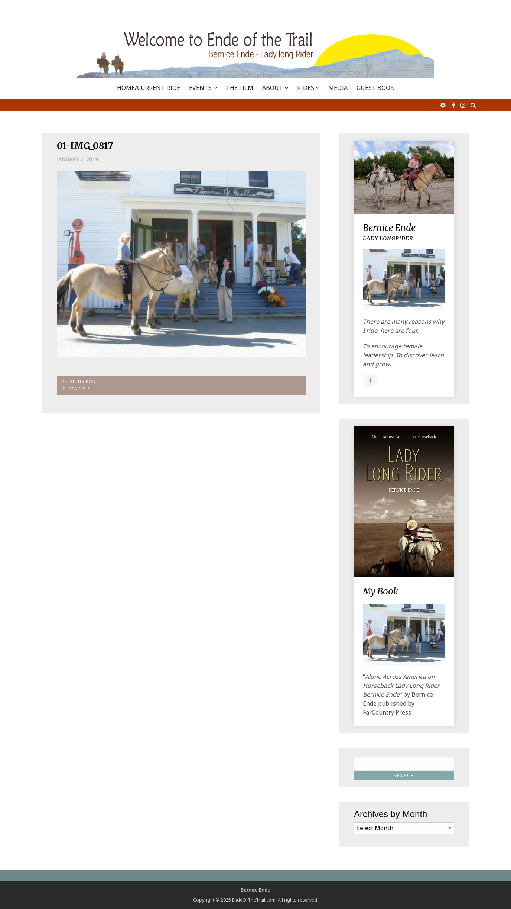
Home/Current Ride (148, 88)
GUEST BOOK (375, 88)
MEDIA (338, 88)
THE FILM (239, 88)
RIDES (305, 88)
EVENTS (200, 88)
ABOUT (272, 88)
